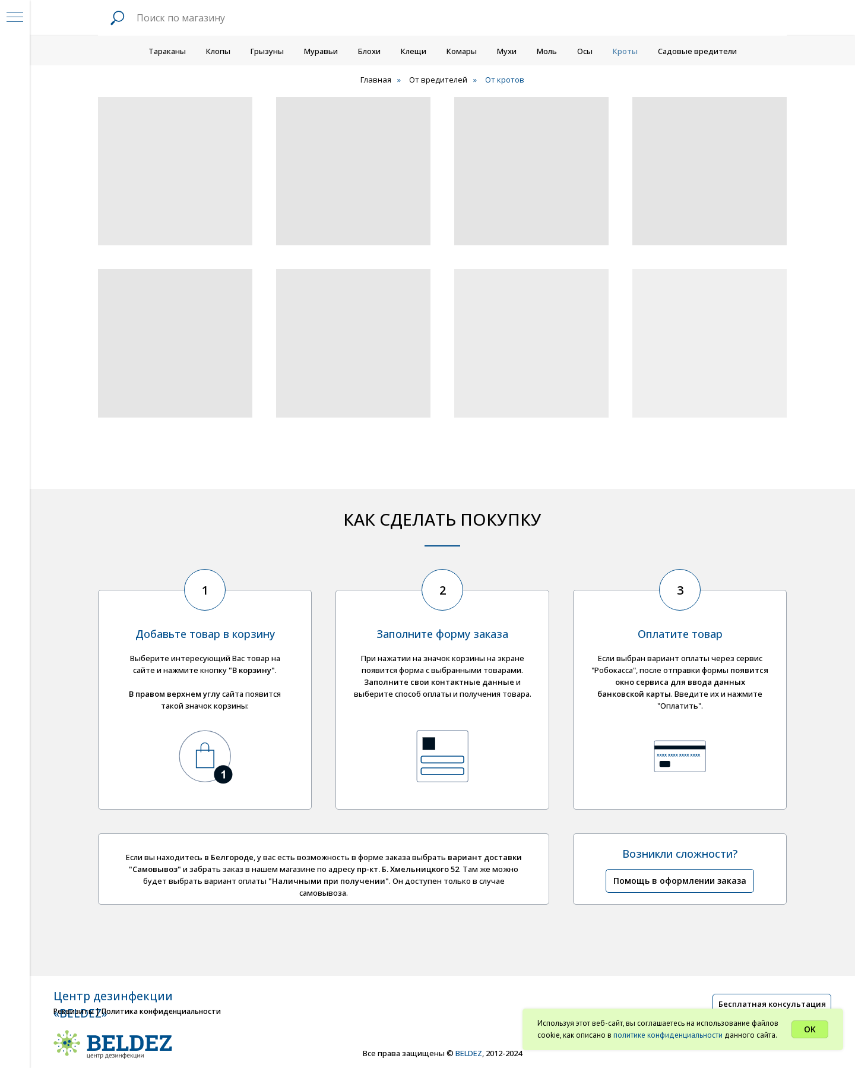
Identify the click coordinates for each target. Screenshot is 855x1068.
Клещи (413, 51)
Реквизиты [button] (73, 1011)
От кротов (504, 79)
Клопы (218, 51)
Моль (547, 51)
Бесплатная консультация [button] (772, 1004)
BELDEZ (468, 1053)
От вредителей (438, 79)
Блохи (369, 51)
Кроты (625, 51)
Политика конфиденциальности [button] (161, 1011)
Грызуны (267, 51)
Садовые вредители (697, 51)
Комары (461, 51)
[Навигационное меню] (15, 18)
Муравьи (321, 51)
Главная (375, 79)
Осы (585, 51)
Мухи (507, 51)
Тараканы (167, 51)
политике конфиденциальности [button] (668, 1035)
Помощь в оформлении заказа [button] (679, 880)
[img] (721, 1050)
